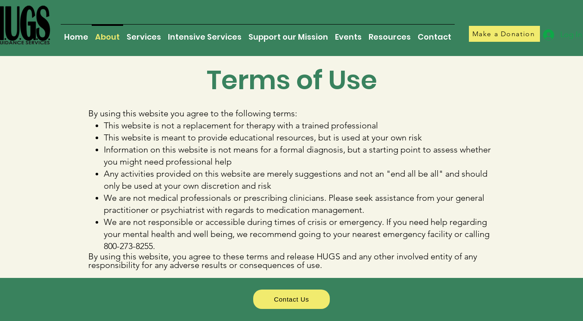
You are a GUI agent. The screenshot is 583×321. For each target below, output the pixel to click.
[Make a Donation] (504, 34)
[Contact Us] (291, 299)
